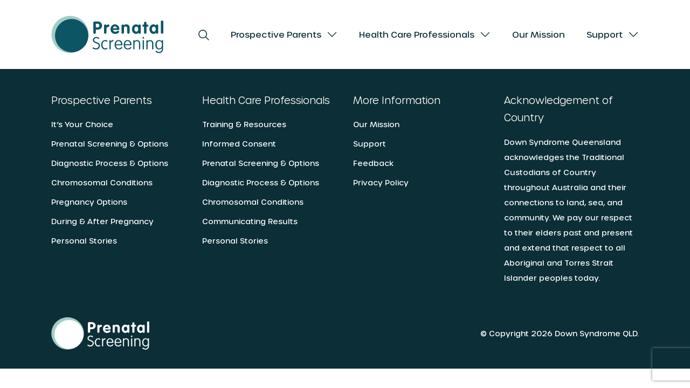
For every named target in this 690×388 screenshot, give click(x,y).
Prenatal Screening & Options (109, 143)
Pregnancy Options (89, 201)
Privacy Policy (381, 182)
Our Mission (538, 34)
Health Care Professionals (416, 34)
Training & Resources (244, 124)
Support (604, 34)
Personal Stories (84, 240)
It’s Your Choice (82, 124)
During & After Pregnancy (102, 221)
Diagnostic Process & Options (109, 163)
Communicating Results (250, 221)
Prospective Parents (276, 34)
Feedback (373, 163)
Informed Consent (239, 143)
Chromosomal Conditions (102, 182)
